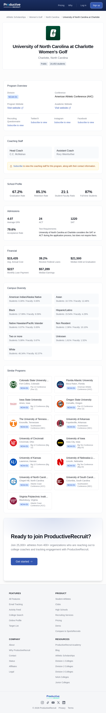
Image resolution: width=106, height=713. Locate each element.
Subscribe (18, 166)
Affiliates (13, 666)
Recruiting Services (64, 615)
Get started (24, 561)
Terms (70, 708)
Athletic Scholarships (16, 17)
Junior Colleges (62, 682)
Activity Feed (15, 610)
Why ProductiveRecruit (19, 650)
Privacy (62, 708)
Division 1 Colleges (64, 661)
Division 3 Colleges (64, 672)
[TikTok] (47, 702)
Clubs (58, 604)
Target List (14, 626)
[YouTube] (53, 702)
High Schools (61, 610)
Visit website (15, 108)
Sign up (96, 5)
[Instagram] (42, 702)
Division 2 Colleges (64, 666)
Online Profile (15, 620)
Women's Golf (35, 17)
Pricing (58, 620)
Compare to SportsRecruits (68, 631)
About (12, 645)
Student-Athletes (63, 599)
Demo (58, 626)
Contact (12, 655)
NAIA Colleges (62, 677)
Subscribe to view (15, 125)
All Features (14, 599)
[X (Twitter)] (58, 702)
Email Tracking (16, 604)
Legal (11, 672)
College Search (16, 615)
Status (12, 661)
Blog (57, 650)
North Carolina (52, 17)
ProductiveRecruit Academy (68, 645)
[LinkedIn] (63, 702)
